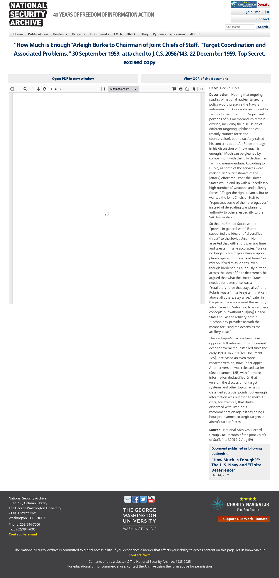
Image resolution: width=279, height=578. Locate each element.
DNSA (131, 34)
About (195, 34)
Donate (263, 4)
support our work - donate (245, 518)
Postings (60, 34)
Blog (144, 34)
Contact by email (23, 534)
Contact (262, 19)
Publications (38, 34)
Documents (99, 34)
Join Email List (257, 12)
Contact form (140, 555)
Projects (78, 34)
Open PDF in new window (73, 78)
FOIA (118, 34)
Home (18, 34)
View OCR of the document (206, 78)
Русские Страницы (169, 34)
